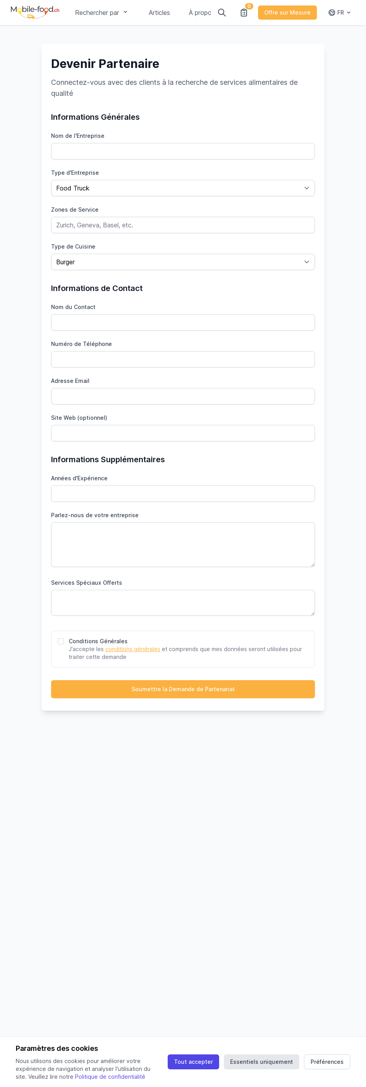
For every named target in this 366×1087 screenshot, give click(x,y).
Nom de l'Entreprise (77, 135)
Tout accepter (193, 1061)
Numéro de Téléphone (81, 343)
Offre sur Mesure (287, 12)
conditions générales (132, 649)
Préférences (327, 1061)
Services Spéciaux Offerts (86, 582)
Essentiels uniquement (261, 1061)
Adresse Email (70, 380)
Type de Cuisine (73, 246)
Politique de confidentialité (110, 1076)
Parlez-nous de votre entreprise (95, 515)
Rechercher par (102, 12)
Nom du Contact (73, 307)
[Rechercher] (222, 12)
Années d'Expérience (79, 478)
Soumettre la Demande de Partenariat (183, 689)
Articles (159, 12)
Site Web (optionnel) (79, 417)
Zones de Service (75, 209)
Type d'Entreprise (75, 172)
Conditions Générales (98, 641)
